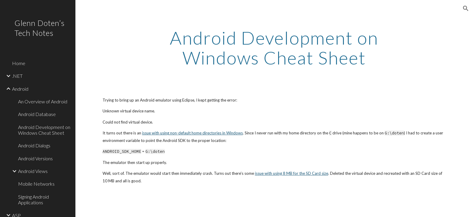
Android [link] (20, 89)
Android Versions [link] (35, 158)
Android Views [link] (33, 171)
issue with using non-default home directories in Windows (192, 133)
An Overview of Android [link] (42, 101)
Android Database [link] (37, 114)
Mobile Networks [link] (36, 184)
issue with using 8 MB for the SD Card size (291, 173)
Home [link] (18, 63)
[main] (274, 47)
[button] (466, 8)
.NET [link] (17, 76)
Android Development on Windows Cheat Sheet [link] (44, 130)
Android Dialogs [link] (34, 145)
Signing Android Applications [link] (33, 199)
